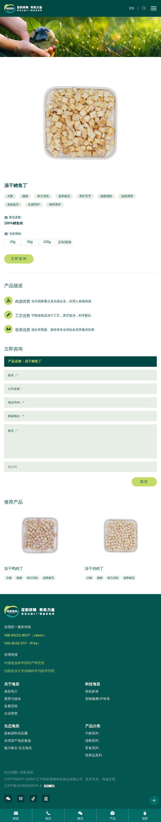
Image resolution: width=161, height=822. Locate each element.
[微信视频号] (21, 799)
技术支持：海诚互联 (100, 779)
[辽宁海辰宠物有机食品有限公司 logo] (23, 8)
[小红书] (46, 799)
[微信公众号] (8, 799)
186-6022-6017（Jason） (25, 635)
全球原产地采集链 (17, 740)
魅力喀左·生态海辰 (18, 748)
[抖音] (33, 799)
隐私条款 (27, 772)
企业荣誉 (11, 713)
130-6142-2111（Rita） (22, 643)
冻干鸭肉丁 (13, 568)
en (131, 8)
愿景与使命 (12, 699)
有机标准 (92, 691)
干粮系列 (92, 733)
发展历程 (11, 706)
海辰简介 (11, 691)
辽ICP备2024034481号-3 (23, 785)
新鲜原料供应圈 (16, 733)
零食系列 (92, 748)
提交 (144, 481)
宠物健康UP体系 (97, 699)
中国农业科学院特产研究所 (24, 663)
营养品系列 (93, 755)
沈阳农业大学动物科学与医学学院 (29, 671)
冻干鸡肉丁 (94, 568)
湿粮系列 (92, 740)
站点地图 (11, 772)
